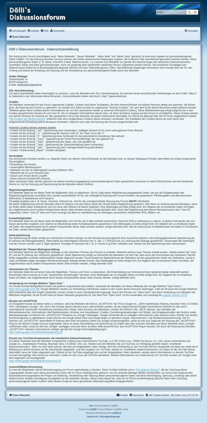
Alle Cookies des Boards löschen (27, 119)
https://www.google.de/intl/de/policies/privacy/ (33, 360)
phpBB (93, 409)
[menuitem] (44, 30)
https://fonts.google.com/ (22, 289)
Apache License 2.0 (173, 295)
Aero (91, 406)
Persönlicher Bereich (147, 369)
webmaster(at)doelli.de (29, 85)
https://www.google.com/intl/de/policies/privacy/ (34, 332)
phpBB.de (116, 413)
